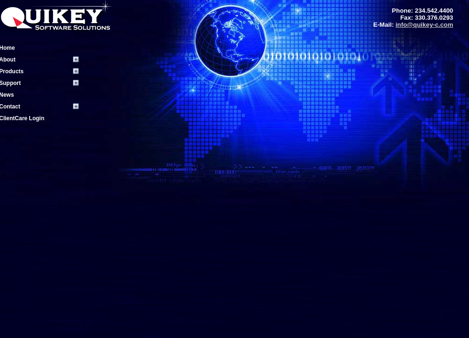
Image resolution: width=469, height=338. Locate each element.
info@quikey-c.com (424, 24)
